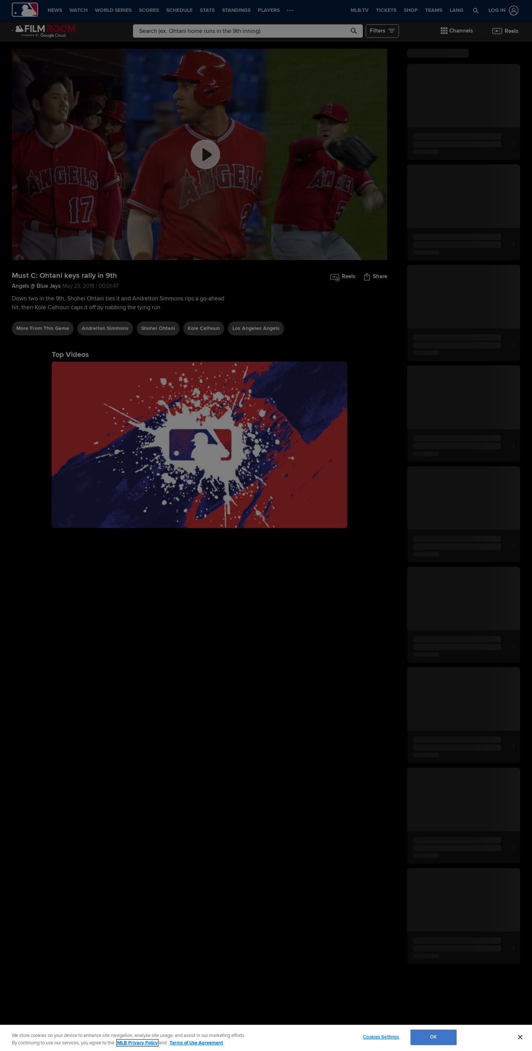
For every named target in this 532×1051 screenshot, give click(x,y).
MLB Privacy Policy (137, 1043)
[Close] (520, 1037)
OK (433, 1037)
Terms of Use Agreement (196, 1043)
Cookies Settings (381, 1037)
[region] (266, 1038)
